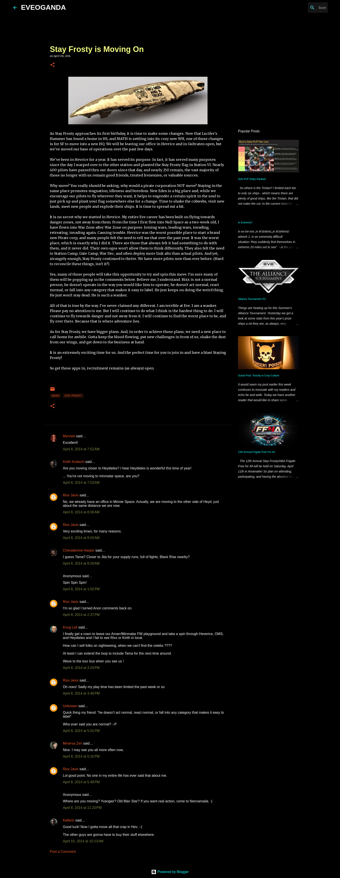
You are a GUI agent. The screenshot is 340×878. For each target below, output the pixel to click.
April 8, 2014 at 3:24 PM (81, 668)
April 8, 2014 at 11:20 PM (82, 808)
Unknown (70, 706)
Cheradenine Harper (78, 550)
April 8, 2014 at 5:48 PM (81, 782)
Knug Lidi (70, 627)
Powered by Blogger (170, 872)
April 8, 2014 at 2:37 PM (81, 615)
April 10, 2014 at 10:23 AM (83, 841)
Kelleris (68, 820)
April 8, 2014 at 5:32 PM (81, 756)
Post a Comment (63, 851)
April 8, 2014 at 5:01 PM (81, 731)
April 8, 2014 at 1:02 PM (81, 589)
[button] (52, 65)
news (55, 395)
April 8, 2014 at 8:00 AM (81, 512)
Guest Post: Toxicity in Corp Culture (258, 375)
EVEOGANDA (43, 7)
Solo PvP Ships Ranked (252, 179)
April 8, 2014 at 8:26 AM (81, 563)
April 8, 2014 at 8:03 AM (81, 538)
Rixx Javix (71, 495)
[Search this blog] (305, 7)
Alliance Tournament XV (252, 299)
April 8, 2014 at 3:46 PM (81, 693)
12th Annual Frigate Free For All (256, 452)
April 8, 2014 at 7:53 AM (81, 482)
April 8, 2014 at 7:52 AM (81, 449)
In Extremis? (245, 222)
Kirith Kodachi (73, 462)
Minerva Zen (72, 743)
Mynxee (69, 436)
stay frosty (73, 395)
